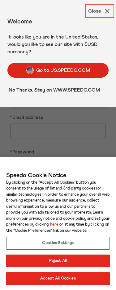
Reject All (58, 261)
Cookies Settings (58, 243)
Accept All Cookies (57, 278)
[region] (58, 223)
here (54, 225)
